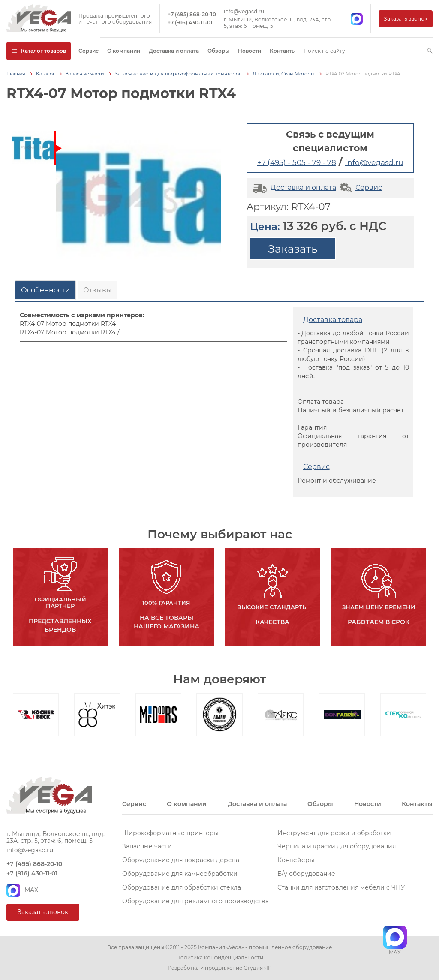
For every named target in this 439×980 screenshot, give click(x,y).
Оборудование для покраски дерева (180, 860)
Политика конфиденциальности (219, 958)
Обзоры (218, 51)
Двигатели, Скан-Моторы (284, 74)
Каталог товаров (38, 51)
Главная (15, 74)
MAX (22, 890)
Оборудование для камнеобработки (180, 874)
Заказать (292, 248)
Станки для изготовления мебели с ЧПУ (341, 887)
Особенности (45, 290)
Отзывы (97, 290)
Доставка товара (332, 320)
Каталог (45, 74)
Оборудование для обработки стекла (181, 887)
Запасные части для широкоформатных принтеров (178, 74)
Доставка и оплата (174, 51)
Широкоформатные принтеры (170, 833)
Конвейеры (295, 860)
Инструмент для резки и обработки (334, 833)
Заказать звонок (405, 18)
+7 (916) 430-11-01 (190, 23)
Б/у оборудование (306, 874)
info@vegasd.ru (244, 12)
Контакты (283, 51)
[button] (430, 51)
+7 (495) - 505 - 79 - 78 (296, 162)
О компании (123, 51)
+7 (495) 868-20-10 (192, 15)
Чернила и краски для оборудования (336, 846)
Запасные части (85, 74)
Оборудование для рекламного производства (195, 901)
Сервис (88, 51)
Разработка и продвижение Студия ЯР (220, 968)
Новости (249, 51)
